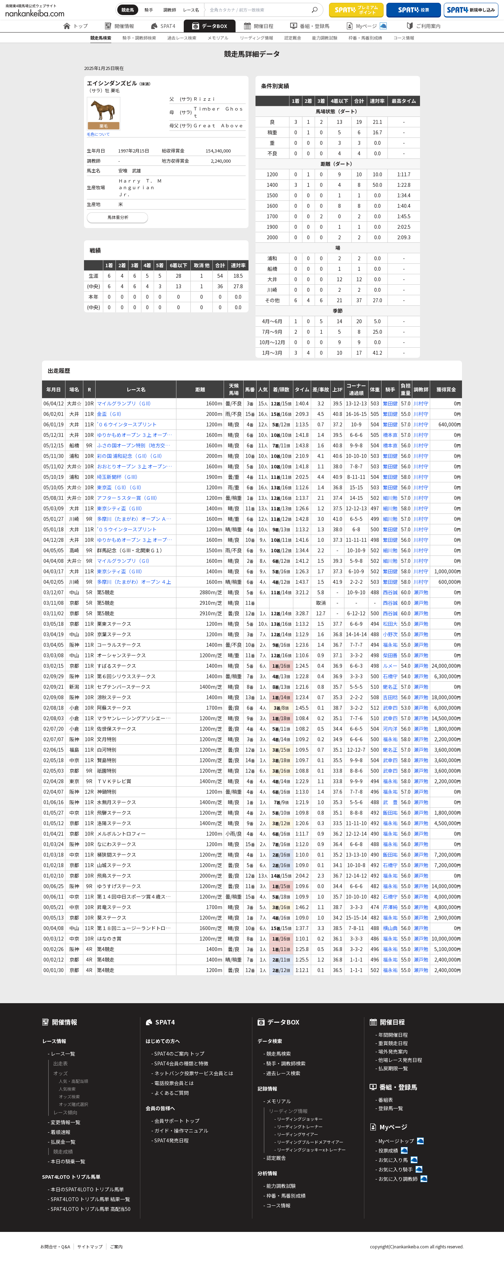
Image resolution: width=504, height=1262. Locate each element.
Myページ (366, 25)
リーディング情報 (256, 38)
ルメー (390, 665)
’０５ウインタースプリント (127, 529)
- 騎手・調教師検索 (284, 1063)
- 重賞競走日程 (391, 1043)
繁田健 (390, 403)
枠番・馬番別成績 (365, 38)
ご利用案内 (423, 25)
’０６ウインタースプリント (127, 424)
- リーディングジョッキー (298, 1119)
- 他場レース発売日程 (398, 1059)
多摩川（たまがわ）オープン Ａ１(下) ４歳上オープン (134, 519)
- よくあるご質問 (170, 1092)
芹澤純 (390, 906)
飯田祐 (390, 812)
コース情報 (403, 38)
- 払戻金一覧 (61, 1141)
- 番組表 (384, 1099)
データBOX (209, 25)
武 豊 (390, 802)
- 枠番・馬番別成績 (284, 1195)
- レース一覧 (61, 1053)
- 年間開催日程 (391, 1034)
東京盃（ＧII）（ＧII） (120, 487)
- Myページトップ (394, 1140)
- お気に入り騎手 (394, 1169)
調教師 (169, 10)
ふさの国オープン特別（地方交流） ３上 (131, 445)
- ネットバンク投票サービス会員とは (192, 1073)
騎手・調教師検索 (139, 38)
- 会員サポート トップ (175, 1120)
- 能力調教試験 (279, 1185)
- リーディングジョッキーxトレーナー (310, 1150)
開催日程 (258, 25)
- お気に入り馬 (391, 1159)
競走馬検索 (100, 38)
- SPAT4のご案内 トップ (177, 1053)
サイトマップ (90, 1246)
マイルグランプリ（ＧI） (124, 560)
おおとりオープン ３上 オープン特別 (134, 466)
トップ (75, 25)
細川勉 (390, 497)
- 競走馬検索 (277, 1053)
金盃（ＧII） (110, 413)
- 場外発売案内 (391, 1051)
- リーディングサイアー (296, 1134)
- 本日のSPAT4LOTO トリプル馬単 (86, 1189)
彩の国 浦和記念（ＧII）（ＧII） (131, 455)
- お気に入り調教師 (396, 1178)
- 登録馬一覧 (389, 1108)
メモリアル (218, 38)
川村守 (421, 403)
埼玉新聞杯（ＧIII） (118, 476)
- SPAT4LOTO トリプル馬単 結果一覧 (89, 1199)
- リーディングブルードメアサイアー (308, 1142)
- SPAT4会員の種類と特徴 (179, 1063)
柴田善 (390, 655)
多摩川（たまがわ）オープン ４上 (134, 581)
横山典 (390, 927)
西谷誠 (390, 592)
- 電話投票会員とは (172, 1082)
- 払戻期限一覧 (391, 1068)
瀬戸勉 (421, 592)
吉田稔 (390, 697)
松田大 (390, 623)
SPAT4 (163, 25)
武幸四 (390, 707)
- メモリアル (277, 1101)
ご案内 (116, 1246)
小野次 (390, 634)
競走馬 (127, 10)
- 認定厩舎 (274, 1157)
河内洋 (390, 728)
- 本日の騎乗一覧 (66, 1161)
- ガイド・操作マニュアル (179, 1130)
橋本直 (390, 434)
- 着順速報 (59, 1131)
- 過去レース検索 (281, 1073)
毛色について (98, 134)
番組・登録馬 (309, 25)
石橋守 (390, 676)
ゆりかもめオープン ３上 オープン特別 (134, 435)
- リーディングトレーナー (298, 1126)
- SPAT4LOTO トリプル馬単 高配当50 (89, 1208)
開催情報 (119, 25)
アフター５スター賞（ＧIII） (128, 497)
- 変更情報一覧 (64, 1122)
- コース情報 (276, 1205)
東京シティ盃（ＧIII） (121, 508)
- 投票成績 (386, 1150)
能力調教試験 (324, 38)
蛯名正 (390, 686)
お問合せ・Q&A (55, 1246)
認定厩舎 (292, 38)
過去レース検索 (181, 38)
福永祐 (390, 644)
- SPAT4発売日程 (170, 1140)
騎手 (149, 10)
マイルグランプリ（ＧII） (125, 403)
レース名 (191, 10)
